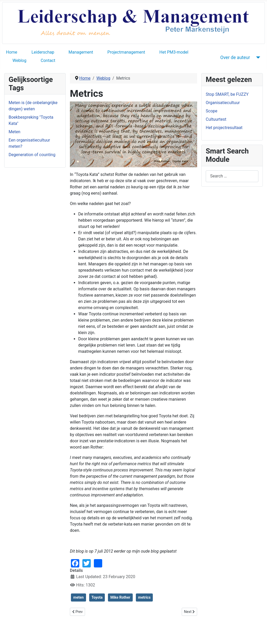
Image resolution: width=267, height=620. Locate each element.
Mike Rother (120, 597)
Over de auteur (235, 57)
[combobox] (232, 176)
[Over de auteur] (257, 57)
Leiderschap (43, 52)
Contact (48, 60)
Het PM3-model (173, 52)
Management (81, 52)
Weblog (19, 60)
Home (11, 52)
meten (78, 597)
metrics (144, 597)
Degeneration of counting (32, 154)
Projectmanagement (126, 52)
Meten (14, 131)
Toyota (97, 597)
